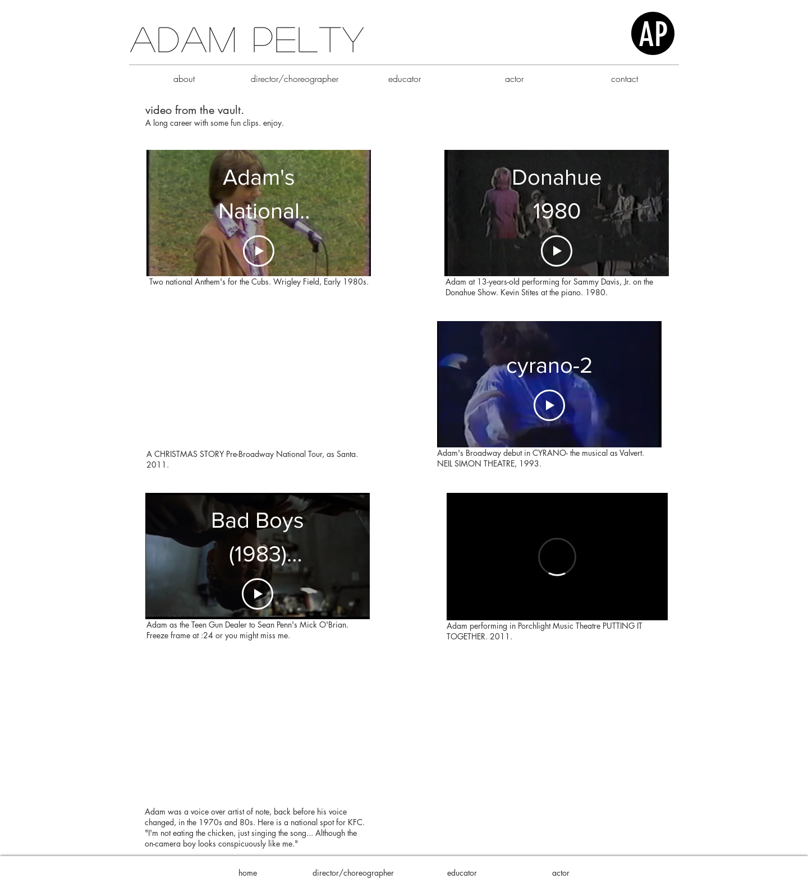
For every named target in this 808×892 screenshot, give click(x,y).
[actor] (560, 873)
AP (653, 34)
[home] (247, 873)
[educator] (462, 873)
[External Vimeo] (557, 556)
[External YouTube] (257, 385)
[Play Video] (258, 251)
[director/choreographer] (353, 873)
